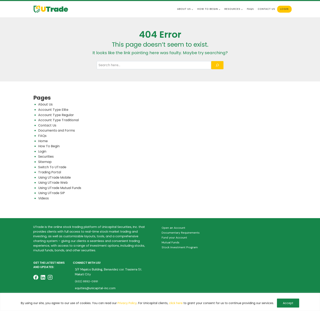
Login (284, 9)
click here (176, 303)
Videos (43, 198)
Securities (46, 156)
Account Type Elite (53, 109)
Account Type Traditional (58, 120)
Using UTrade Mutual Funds (59, 188)
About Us (45, 104)
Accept (288, 303)
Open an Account (174, 228)
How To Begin (49, 146)
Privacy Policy (127, 303)
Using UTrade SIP (51, 193)
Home (43, 141)
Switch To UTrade (52, 167)
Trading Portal (49, 172)
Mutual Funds (171, 242)
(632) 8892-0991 (87, 281)
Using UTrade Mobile (54, 177)
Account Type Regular (56, 115)
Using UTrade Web (53, 182)
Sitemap (45, 161)
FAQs (42, 135)
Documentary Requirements (181, 232)
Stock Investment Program (180, 247)
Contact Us (266, 9)
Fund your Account (175, 237)
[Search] (217, 65)
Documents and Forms (56, 130)
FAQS (250, 9)
